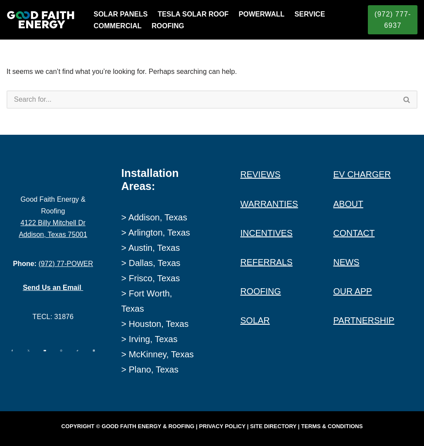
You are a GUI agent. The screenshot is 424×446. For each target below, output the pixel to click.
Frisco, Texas (154, 278)
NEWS (346, 262)
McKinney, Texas (161, 354)
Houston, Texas (159, 324)
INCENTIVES (266, 233)
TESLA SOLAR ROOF (193, 14)
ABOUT (348, 204)
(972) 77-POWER (65, 263)
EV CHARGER (362, 174)
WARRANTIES (269, 204)
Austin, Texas (154, 248)
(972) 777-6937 (392, 19)
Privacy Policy (222, 426)
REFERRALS (266, 262)
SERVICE (310, 14)
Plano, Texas (153, 369)
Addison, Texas (157, 217)
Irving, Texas (153, 339)
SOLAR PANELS (121, 14)
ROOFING (167, 26)
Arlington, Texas (159, 232)
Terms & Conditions (332, 426)
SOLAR (255, 320)
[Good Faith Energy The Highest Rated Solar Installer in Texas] (43, 20)
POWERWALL (261, 14)
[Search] (202, 99)
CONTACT (354, 233)
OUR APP (352, 291)
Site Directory (273, 426)
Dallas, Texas (155, 263)
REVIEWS (260, 174)
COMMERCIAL (117, 26)
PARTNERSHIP (363, 320)
